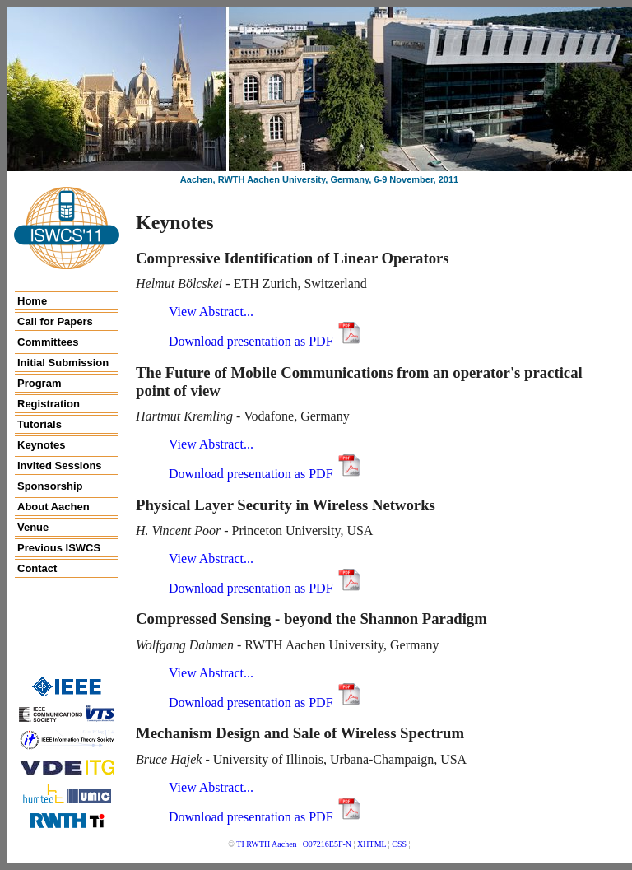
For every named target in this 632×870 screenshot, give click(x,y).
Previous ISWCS (58, 548)
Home (32, 301)
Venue (33, 527)
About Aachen (53, 506)
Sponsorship (49, 486)
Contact (37, 568)
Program (39, 383)
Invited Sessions (59, 465)
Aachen (284, 844)
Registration (48, 404)
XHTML (371, 844)
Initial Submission (63, 362)
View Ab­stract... (211, 312)
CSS (399, 844)
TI (240, 844)
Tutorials (39, 424)
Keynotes (41, 445)
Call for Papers (55, 321)
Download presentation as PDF (266, 341)
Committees (47, 342)
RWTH (258, 844)
